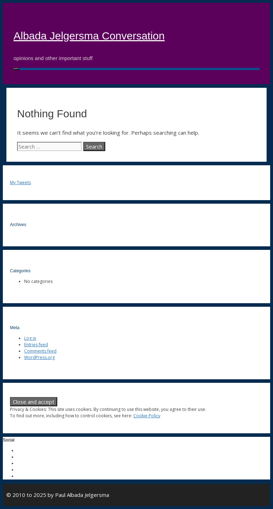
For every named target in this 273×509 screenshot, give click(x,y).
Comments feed (40, 351)
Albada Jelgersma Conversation (89, 36)
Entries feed (36, 345)
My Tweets (20, 183)
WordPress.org (39, 357)
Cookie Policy (146, 416)
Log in (30, 338)
